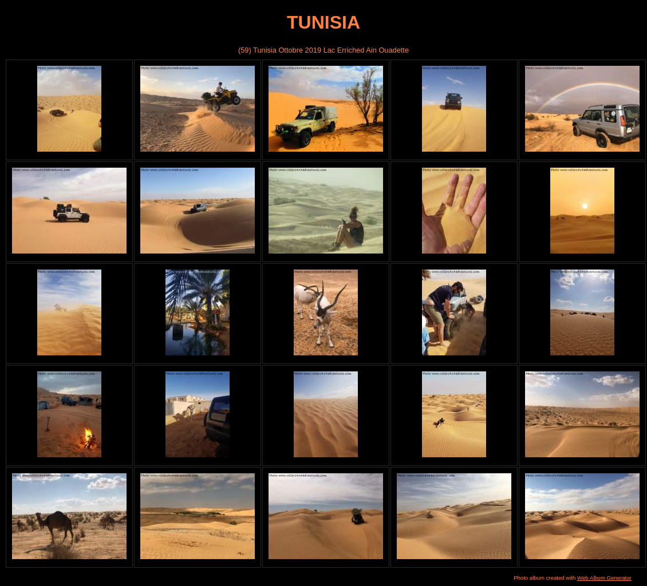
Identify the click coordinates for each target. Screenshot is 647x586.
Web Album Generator (604, 578)
